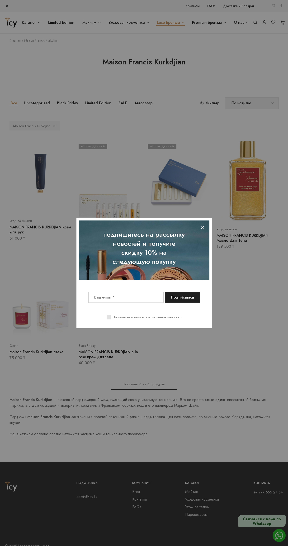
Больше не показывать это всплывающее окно (147, 316)
